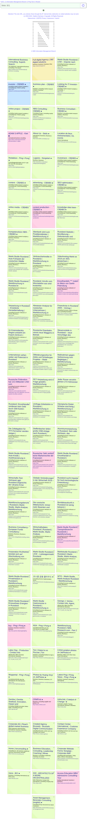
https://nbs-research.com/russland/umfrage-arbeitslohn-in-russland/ (41, 415)
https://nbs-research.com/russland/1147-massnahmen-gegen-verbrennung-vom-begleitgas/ (67, 369)
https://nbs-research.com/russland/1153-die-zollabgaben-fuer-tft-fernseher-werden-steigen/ (18, 441)
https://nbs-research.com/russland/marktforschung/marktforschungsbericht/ (18, 516)
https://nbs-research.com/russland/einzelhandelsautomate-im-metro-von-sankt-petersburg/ (67, 292)
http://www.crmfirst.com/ (39, 704)
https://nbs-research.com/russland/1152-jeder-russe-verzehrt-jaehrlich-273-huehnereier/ (66, 392)
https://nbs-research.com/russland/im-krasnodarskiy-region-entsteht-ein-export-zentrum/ (18, 341)
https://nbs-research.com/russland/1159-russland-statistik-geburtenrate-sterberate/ (67, 243)
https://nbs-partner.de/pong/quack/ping (67, 682)
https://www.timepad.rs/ (39, 66)
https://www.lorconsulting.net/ (16, 754)
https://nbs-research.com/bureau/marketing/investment (68, 164)
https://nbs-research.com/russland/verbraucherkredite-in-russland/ (43, 270)
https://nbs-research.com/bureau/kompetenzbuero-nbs (18, 241)
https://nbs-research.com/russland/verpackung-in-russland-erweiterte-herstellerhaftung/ (18, 317)
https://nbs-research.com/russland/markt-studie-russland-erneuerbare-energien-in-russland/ (18, 613)
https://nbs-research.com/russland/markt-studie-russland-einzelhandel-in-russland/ (67, 464)
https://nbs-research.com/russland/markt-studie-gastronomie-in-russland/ (42, 614)
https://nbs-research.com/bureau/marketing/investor (18, 91)
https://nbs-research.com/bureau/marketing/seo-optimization (67, 191)
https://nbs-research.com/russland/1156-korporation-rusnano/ (16, 563)
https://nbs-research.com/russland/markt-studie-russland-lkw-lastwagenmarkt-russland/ (43, 563)
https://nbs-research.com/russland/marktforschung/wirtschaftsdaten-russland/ (43, 540)
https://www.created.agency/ (40, 734)
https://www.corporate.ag (14, 731)
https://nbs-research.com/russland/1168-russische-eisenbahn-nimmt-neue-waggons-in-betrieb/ (43, 342)
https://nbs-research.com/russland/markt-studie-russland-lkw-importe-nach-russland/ (67, 68)
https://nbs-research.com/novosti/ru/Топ (43, 658)
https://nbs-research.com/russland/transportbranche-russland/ (67, 541)
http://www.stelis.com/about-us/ (41, 138)
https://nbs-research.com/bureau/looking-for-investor (66, 93)
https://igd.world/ (37, 783)
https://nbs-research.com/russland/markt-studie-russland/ (18, 292)
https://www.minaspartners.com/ (41, 758)
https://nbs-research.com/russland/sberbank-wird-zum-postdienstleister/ (43, 243)
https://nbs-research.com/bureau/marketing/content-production (43, 216)
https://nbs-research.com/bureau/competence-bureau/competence (42, 118)
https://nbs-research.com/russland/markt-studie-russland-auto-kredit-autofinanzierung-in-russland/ (18, 465)
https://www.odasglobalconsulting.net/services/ (18, 537)
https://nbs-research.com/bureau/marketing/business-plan (43, 93)
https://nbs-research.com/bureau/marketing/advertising (43, 189)
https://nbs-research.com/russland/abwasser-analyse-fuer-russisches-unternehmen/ (43, 319)
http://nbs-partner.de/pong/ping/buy (17, 631)
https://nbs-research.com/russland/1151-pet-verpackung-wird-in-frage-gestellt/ (41, 391)
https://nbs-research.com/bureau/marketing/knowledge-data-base (67, 216)
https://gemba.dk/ (13, 709)
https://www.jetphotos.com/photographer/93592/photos (43, 683)
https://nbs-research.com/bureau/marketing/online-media (18, 216)
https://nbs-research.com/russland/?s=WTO (66, 586)
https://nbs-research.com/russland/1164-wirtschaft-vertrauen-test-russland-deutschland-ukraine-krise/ (18, 492)
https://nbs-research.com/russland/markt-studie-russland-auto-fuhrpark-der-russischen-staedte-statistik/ (18, 268)
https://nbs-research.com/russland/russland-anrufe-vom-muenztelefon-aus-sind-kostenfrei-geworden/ (43, 293)
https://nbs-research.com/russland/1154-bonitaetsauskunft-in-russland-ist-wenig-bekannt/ (67, 515)
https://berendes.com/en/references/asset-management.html (43, 808)
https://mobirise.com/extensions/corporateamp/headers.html (67, 759)
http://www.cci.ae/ (62, 734)
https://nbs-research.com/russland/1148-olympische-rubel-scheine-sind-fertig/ (67, 415)
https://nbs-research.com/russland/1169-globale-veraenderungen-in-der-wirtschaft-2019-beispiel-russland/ (43, 488)
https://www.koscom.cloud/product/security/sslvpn (43, 582)
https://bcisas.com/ (13, 778)
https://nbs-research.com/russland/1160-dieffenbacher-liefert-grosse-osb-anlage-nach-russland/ (43, 441)
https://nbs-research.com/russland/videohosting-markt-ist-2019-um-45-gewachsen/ (67, 267)
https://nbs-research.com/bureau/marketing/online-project (18, 118)
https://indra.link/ (61, 707)
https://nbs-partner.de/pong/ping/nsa (42, 631)
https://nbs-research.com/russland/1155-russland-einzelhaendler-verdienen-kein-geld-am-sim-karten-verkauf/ (18, 418)
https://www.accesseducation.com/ (66, 783)
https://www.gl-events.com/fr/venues (66, 142)
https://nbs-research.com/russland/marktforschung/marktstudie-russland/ (67, 563)
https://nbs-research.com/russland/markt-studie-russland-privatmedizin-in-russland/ (18, 590)
